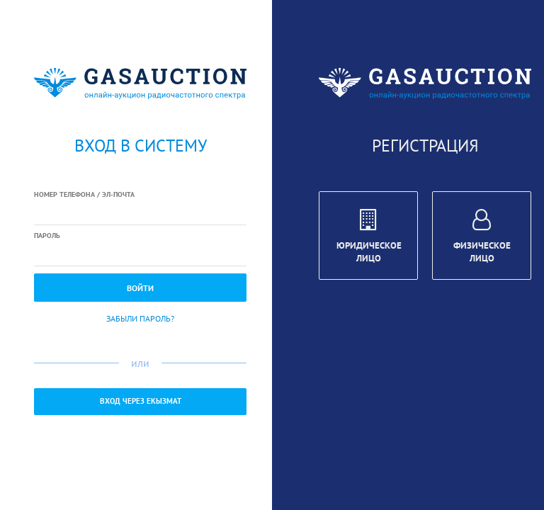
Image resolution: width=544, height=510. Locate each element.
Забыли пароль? (140, 318)
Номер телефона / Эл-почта (84, 194)
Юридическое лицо (369, 238)
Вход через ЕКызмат (140, 401)
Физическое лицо (482, 238)
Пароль (47, 235)
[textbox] (140, 213)
